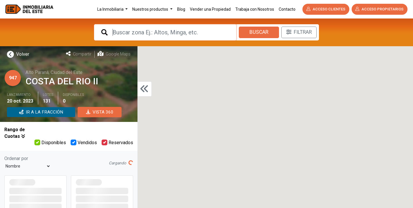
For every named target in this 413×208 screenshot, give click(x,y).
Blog (181, 9)
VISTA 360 (99, 112)
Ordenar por (16, 158)
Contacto (287, 9)
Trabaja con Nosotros (254, 9)
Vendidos (84, 142)
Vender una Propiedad (210, 9)
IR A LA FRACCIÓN (41, 112)
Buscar (258, 32)
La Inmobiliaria (110, 9)
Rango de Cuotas (14, 133)
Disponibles (50, 142)
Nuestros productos (150, 9)
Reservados (117, 142)
